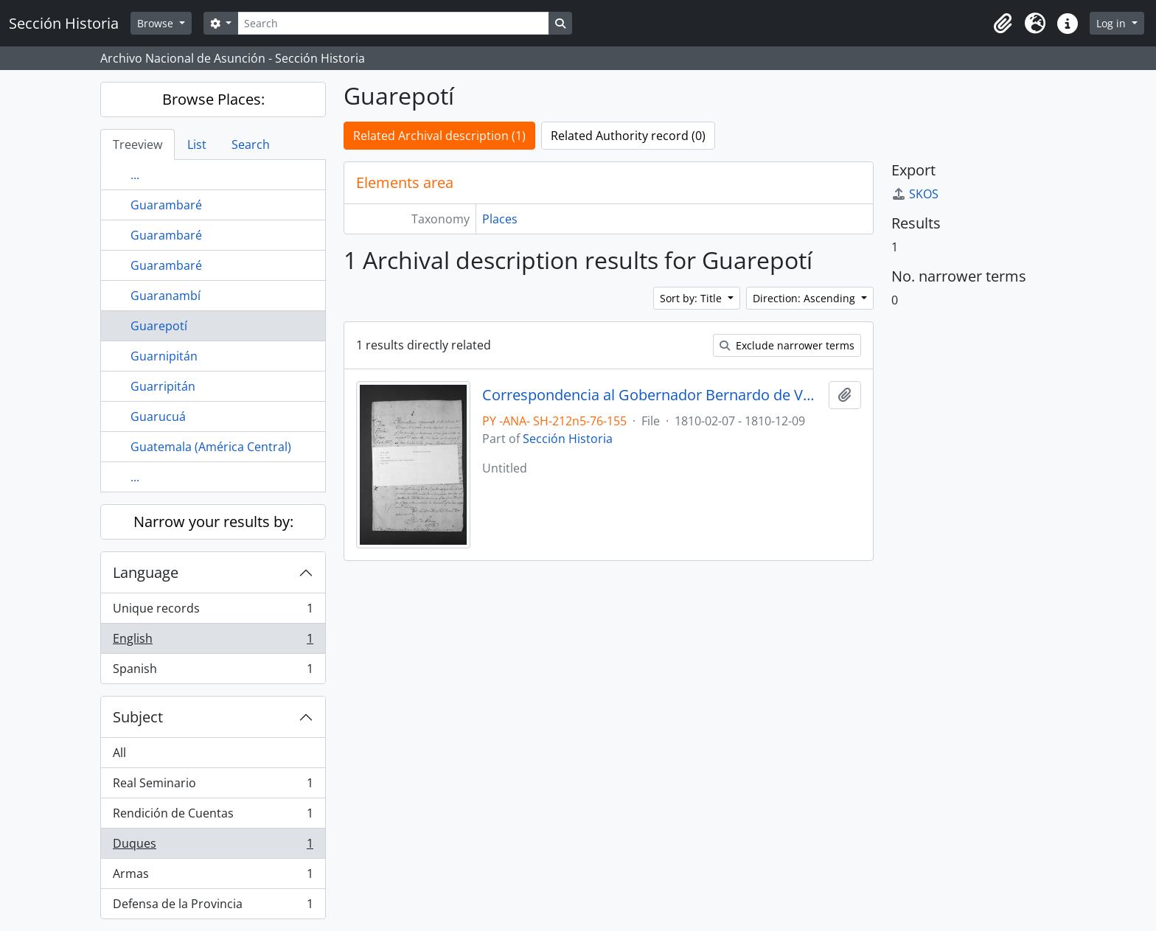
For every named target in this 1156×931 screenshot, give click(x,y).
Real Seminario (212, 786)
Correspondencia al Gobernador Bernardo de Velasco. (652, 395)
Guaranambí (165, 295)
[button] (1002, 23)
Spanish (212, 671)
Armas (212, 877)
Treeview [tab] (137, 144)
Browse (156, 23)
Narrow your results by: (213, 521)
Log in (1112, 23)
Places (500, 219)
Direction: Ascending (805, 298)
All (119, 753)
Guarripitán (162, 386)
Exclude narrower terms (787, 345)
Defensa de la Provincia (212, 906)
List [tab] (196, 144)
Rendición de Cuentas (212, 816)
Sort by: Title (692, 298)
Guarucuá (158, 416)
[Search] (393, 23)
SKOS (915, 194)
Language (145, 572)
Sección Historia (568, 438)
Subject (138, 717)
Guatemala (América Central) (210, 447)
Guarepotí (158, 326)
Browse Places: (213, 99)
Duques (212, 846)
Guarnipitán (164, 356)
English (212, 642)
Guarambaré (166, 205)
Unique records (212, 611)
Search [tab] (250, 144)
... (134, 175)
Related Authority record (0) (628, 136)
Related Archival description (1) (439, 136)
